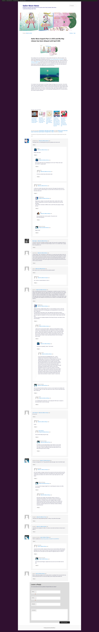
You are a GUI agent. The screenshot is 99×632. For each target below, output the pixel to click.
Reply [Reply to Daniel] (34, 578)
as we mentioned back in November (56, 59)
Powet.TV (3, 0)
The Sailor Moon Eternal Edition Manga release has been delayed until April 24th (35, 120)
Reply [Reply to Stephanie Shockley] (37, 232)
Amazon (32, 61)
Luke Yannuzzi (35, 412)
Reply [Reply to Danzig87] (34, 521)
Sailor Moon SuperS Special (39, 131)
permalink (61, 131)
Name (34, 592)
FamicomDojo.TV (9, 0)
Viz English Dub (47, 131)
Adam (53, 131)
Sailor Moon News (23, 0)
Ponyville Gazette (16, 0)
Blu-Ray (59, 130)
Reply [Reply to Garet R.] (34, 301)
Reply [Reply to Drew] (38, 176)
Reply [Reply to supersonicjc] (35, 193)
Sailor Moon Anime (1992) (49, 130)
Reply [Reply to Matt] (38, 219)
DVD (62, 130)
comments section (34, 62)
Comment (33, 610)
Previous (71, 33)
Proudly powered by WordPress (49, 627)
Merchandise (41, 130)
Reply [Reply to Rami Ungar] (34, 247)
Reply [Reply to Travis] (34, 272)
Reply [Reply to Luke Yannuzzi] (34, 416)
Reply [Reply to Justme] (37, 338)
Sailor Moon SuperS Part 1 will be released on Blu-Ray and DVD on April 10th (42, 120)
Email (34, 598)
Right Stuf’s (38, 61)
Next (75, 33)
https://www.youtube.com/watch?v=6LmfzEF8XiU (50, 538)
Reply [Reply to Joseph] (35, 155)
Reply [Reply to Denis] (35, 426)
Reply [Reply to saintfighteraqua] (34, 144)
